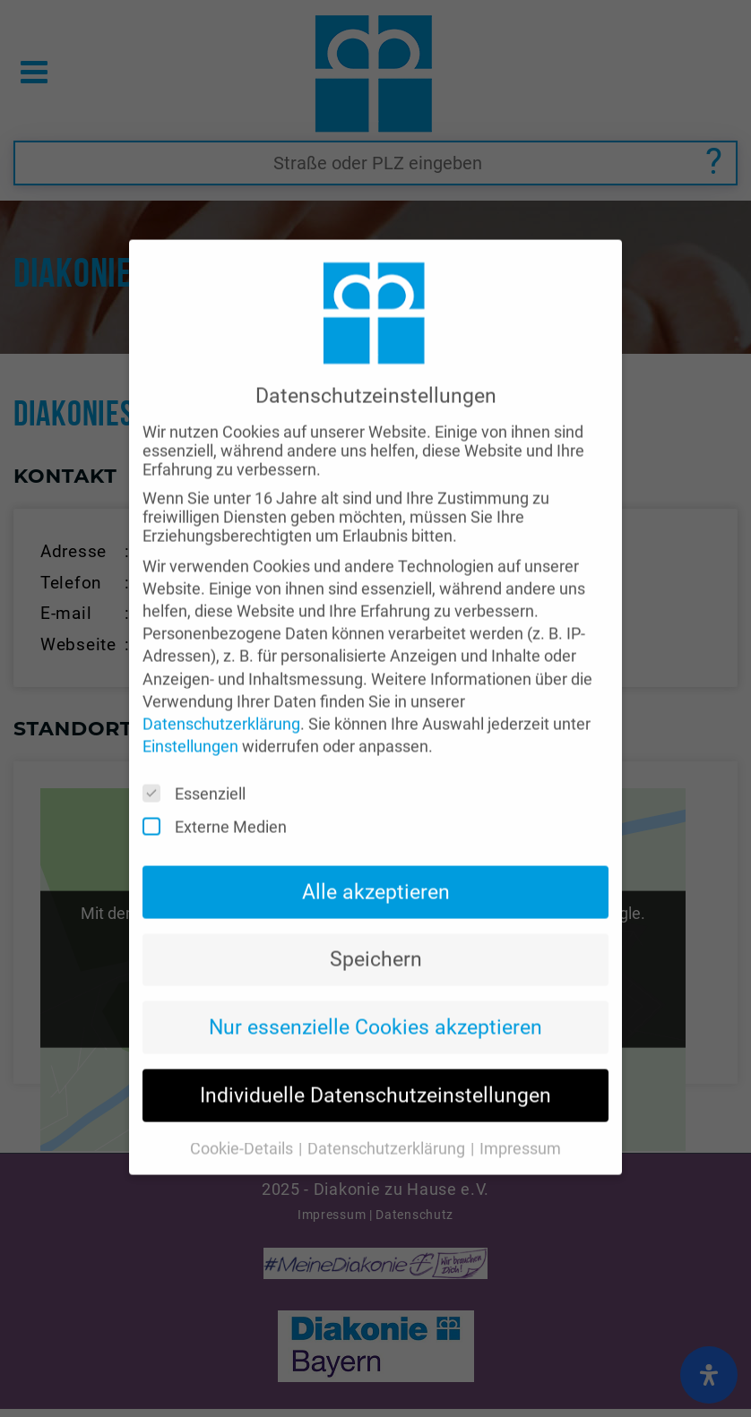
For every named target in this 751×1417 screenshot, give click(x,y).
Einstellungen (190, 716)
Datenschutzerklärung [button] (388, 1117)
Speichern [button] (376, 928)
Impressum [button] (520, 1117)
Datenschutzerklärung (221, 692)
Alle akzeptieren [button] (376, 860)
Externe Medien (220, 796)
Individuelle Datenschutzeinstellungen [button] (375, 1065)
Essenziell (199, 763)
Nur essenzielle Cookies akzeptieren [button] (375, 997)
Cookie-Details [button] (243, 1117)
